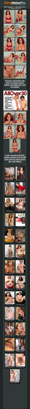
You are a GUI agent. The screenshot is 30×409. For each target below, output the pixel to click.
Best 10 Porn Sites (19, 6)
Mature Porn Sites (15, 8)
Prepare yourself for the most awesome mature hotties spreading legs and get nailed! (14, 84)
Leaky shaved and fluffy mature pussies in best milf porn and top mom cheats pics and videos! (15, 158)
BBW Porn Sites (8, 6)
